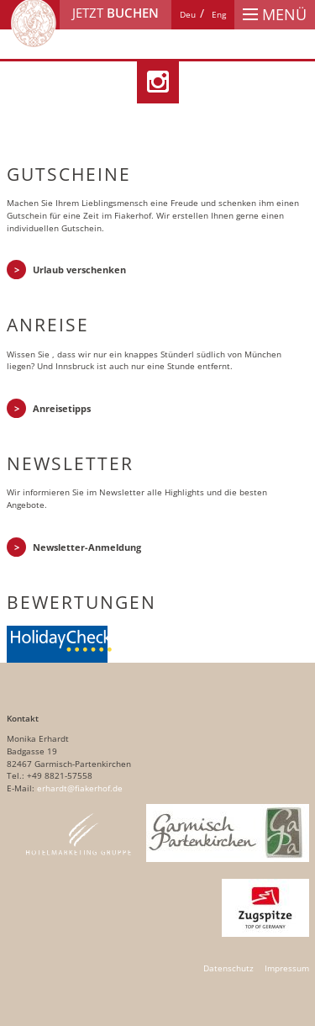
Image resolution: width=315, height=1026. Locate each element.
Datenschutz (228, 968)
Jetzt (115, 13)
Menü (275, 14)
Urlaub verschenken (79, 269)
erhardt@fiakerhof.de (80, 788)
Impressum (287, 968)
